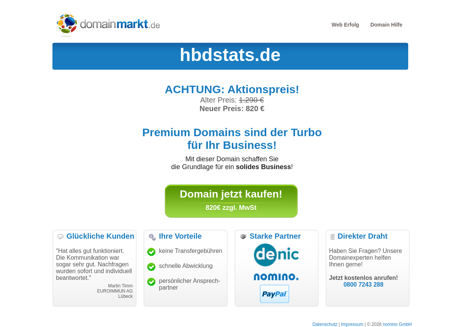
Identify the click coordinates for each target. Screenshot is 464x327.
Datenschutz (324, 324)
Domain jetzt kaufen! (231, 194)
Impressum (352, 324)
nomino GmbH (397, 324)
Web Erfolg (345, 25)
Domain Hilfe (386, 25)
